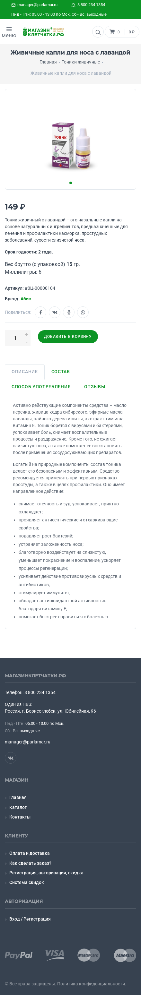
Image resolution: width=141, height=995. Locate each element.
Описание (25, 371)
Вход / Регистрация (30, 919)
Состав (60, 371)
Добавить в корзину (68, 336)
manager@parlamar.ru (34, 4)
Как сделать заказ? (30, 863)
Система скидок (26, 882)
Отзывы (94, 386)
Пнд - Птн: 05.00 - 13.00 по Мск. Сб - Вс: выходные (59, 14)
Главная (18, 797)
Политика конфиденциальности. (91, 983)
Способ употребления (41, 386)
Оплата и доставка (29, 853)
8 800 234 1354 (88, 4)
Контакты (20, 816)
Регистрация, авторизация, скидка (46, 872)
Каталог (18, 807)
